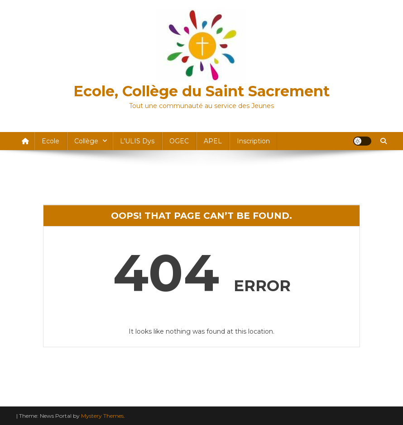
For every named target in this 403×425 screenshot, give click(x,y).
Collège (86, 141)
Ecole (50, 141)
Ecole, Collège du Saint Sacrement (201, 91)
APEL (213, 141)
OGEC (179, 141)
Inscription (253, 141)
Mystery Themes (102, 415)
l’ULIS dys (137, 141)
